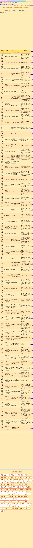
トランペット (12, 491)
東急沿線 (21, 489)
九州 (27, 487)
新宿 (21, 479)
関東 (25, 477)
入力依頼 (9, 2)
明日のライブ (15, 475)
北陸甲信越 (14, 482)
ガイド (3, 2)
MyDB (3, 1)
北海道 (11, 477)
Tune (10, 1)
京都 (12, 484)
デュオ (13, 506)
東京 (6, 479)
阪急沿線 (28, 489)
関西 (8, 484)
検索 (1, 2)
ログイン (31, 5)
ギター (3, 496)
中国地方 (3, 487)
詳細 (32, 56)
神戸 (26, 484)
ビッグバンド (25, 506)
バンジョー (10, 496)
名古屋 (3, 484)
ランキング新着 (14, 2)
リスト (6, 2)
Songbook (23, 1)
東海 (21, 482)
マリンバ (13, 501)
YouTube (9, 4)
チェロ (26, 496)
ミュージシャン (25, 2)
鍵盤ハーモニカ (26, 503)
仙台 (21, 477)
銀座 (11, 479)
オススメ (27, 508)
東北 (16, 477)
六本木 (16, 479)
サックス (3, 494)
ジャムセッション (6, 508)
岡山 (9, 487)
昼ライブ (23, 475)
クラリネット (19, 494)
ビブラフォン (5, 501)
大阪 (17, 484)
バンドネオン (16, 499)
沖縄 (6, 489)
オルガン (3, 503)
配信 (6, 4)
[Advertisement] (16, 33)
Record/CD (16, 1)
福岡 (2, 489)
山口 (18, 487)
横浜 (8, 482)
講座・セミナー (18, 508)
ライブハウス (20, 2)
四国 (23, 487)
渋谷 (26, 479)
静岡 (25, 482)
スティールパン (22, 501)
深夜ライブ (4, 477)
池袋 (30, 479)
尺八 (18, 503)
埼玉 (30, 477)
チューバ (27, 494)
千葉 (2, 479)
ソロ (17, 506)
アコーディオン (5, 499)
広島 (13, 487)
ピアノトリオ (5, 506)
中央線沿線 (13, 489)
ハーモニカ (25, 499)
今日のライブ (5, 475)
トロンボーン (22, 491)
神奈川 (3, 482)
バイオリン (18, 496)
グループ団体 (2, 4)
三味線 (13, 503)
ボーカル (3, 491)
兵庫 (21, 484)
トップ (12, 4)
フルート (10, 494)
